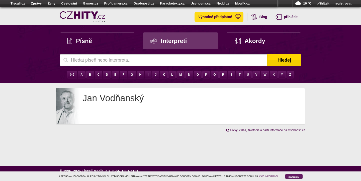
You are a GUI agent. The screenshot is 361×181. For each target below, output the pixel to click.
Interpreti (168, 40)
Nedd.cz (223, 3)
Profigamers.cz (115, 3)
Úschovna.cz (200, 3)
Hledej (284, 60)
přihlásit (323, 3)
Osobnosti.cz (144, 3)
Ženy (51, 3)
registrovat (343, 3)
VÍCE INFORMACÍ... (269, 176)
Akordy (249, 40)
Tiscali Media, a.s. (96, 171)
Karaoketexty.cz (172, 3)
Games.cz (90, 3)
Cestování (69, 3)
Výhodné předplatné (219, 17)
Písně (79, 40)
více (273, 3)
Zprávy (36, 3)
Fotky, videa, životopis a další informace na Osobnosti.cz (265, 130)
